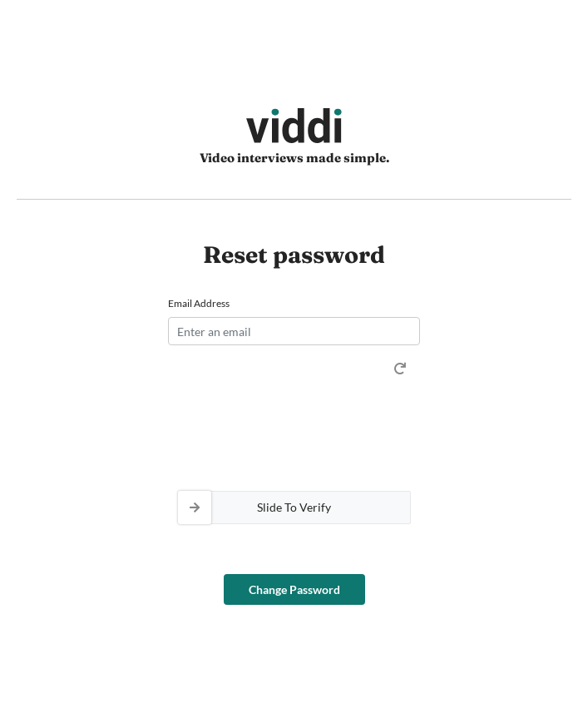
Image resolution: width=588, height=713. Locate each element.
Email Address (199, 303)
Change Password (294, 589)
